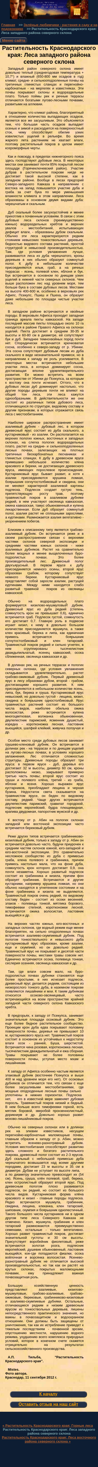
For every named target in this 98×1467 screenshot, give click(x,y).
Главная (8, 25)
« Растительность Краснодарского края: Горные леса (48, 1426)
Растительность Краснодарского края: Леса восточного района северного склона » (49, 1439)
